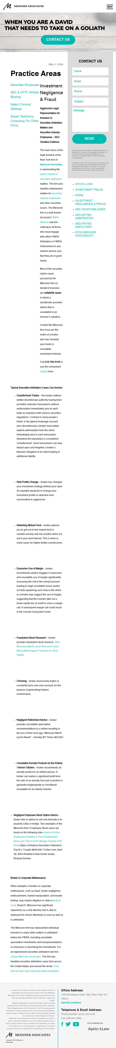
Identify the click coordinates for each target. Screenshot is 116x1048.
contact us (58, 40)
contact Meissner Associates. (26, 957)
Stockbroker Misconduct (85, 234)
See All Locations (71, 1003)
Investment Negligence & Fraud (90, 202)
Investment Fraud (89, 189)
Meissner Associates (51, 165)
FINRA (79, 195)
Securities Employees (25, 85)
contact (44, 372)
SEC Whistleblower (90, 209)
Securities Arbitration (84, 217)
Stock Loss (84, 184)
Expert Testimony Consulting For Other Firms (25, 121)
